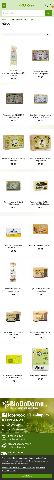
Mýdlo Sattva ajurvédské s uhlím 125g (13, 333)
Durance (13, 70)
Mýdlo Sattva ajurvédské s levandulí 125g (40, 290)
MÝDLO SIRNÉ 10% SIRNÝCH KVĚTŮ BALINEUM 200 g (13, 377)
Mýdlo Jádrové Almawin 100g (40, 376)
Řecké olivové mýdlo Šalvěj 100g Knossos (13, 203)
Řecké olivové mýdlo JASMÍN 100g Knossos (40, 160)
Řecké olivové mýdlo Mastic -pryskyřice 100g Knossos (40, 203)
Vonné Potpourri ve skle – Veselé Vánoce (13, 290)
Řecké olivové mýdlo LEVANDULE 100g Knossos (40, 73)
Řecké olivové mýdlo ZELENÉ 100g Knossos (13, 116)
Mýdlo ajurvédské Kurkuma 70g (40, 245)
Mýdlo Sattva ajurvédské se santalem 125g (40, 333)
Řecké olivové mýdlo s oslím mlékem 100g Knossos (40, 116)
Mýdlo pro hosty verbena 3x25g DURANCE (13, 74)
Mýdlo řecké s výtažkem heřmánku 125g (13, 246)
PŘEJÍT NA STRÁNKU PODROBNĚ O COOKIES (18, 468)
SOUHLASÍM (27, 476)
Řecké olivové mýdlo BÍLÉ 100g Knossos (13, 160)
